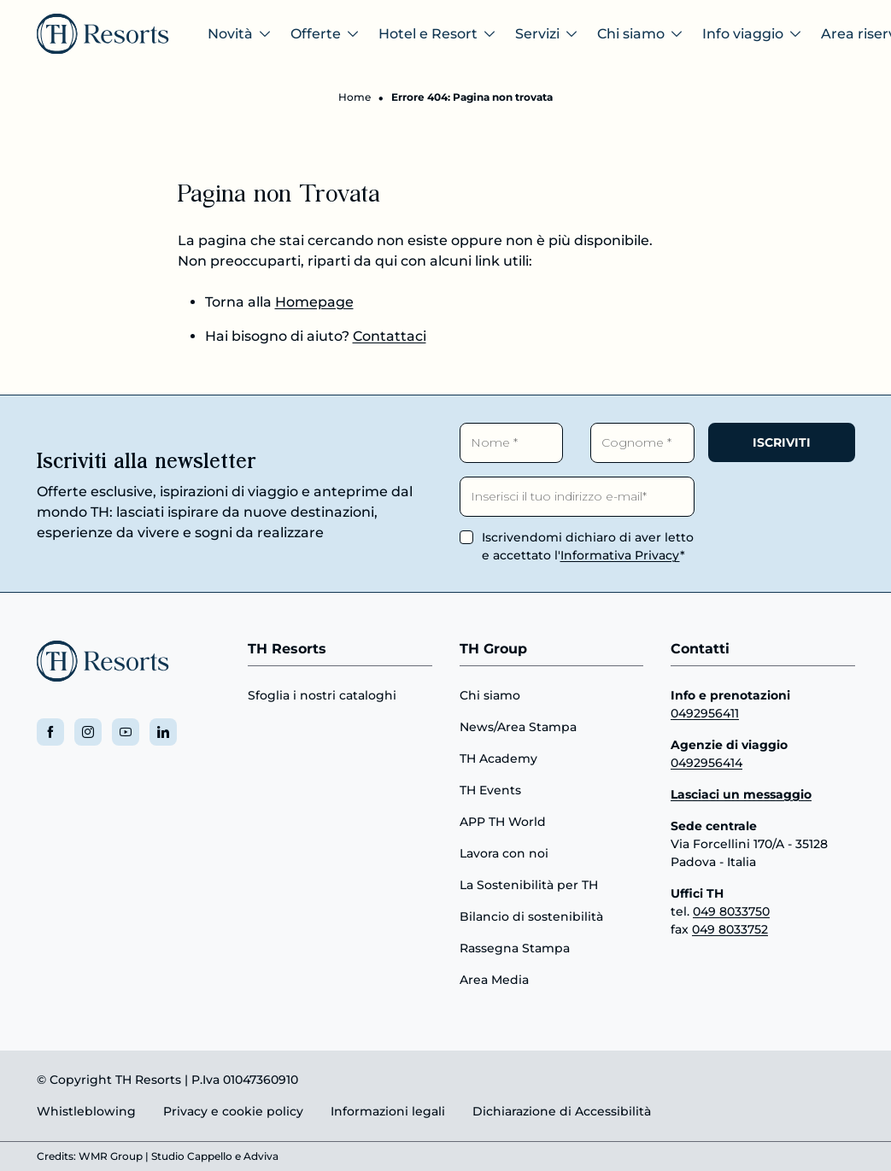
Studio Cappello (191, 1156)
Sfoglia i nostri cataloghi (322, 695)
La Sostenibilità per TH (529, 885)
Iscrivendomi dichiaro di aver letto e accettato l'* (588, 546)
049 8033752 (730, 929)
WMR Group (111, 1156)
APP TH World (503, 821)
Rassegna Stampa (515, 948)
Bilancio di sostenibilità (531, 916)
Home (354, 97)
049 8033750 (731, 911)
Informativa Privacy (620, 555)
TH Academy (498, 758)
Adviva (260, 1156)
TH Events (490, 790)
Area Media (494, 979)
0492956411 (705, 713)
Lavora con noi (504, 853)
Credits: (56, 1156)
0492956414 (706, 762)
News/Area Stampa (518, 727)
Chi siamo (490, 695)
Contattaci (389, 336)
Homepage (314, 302)
